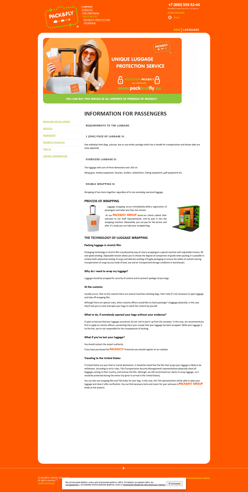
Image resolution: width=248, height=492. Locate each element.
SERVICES (47, 128)
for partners (90, 13)
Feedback (90, 23)
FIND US (47, 149)
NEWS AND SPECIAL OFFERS (56, 121)
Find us (177, 17)
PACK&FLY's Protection (54, 142)
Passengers (90, 17)
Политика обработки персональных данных (189, 478)
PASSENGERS (49, 135)
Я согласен (174, 483)
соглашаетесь (72, 485)
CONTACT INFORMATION (55, 156)
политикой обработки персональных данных (144, 485)
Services (87, 10)
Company (87, 7)
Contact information (176, 12)
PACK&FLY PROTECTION (96, 20)
